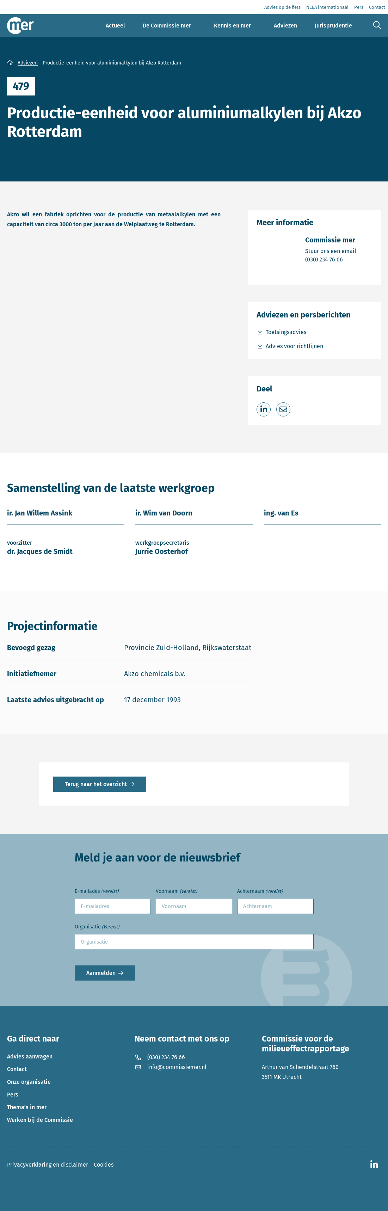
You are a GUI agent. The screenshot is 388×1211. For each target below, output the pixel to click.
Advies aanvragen (30, 1056)
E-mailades (96, 891)
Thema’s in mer (27, 1107)
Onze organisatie (29, 1082)
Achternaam (260, 891)
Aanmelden (101, 973)
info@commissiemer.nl (171, 1067)
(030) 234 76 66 (330, 259)
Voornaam (176, 891)
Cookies (103, 1164)
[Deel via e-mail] (283, 409)
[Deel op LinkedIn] (264, 409)
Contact (17, 1069)
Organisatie (97, 927)
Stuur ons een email (330, 250)
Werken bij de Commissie (40, 1120)
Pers (12, 1094)
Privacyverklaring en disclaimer (47, 1164)
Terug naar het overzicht (96, 784)
